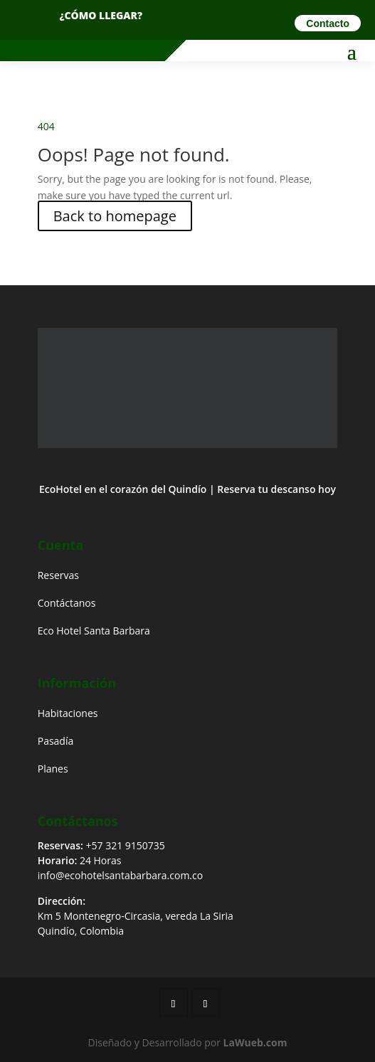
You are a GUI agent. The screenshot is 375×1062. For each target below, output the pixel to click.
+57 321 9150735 (125, 845)
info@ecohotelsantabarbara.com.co (120, 875)
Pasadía (56, 741)
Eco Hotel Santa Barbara (94, 630)
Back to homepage (114, 215)
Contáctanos (67, 603)
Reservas (58, 575)
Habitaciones (68, 713)
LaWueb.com (255, 1042)
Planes (53, 768)
